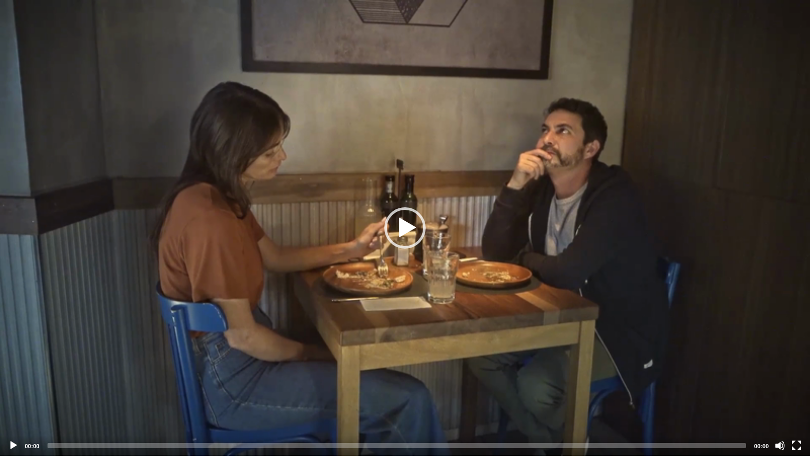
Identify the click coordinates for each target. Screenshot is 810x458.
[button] (405, 228)
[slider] (397, 445)
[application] (405, 228)
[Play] (13, 445)
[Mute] (780, 445)
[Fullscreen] (796, 445)
